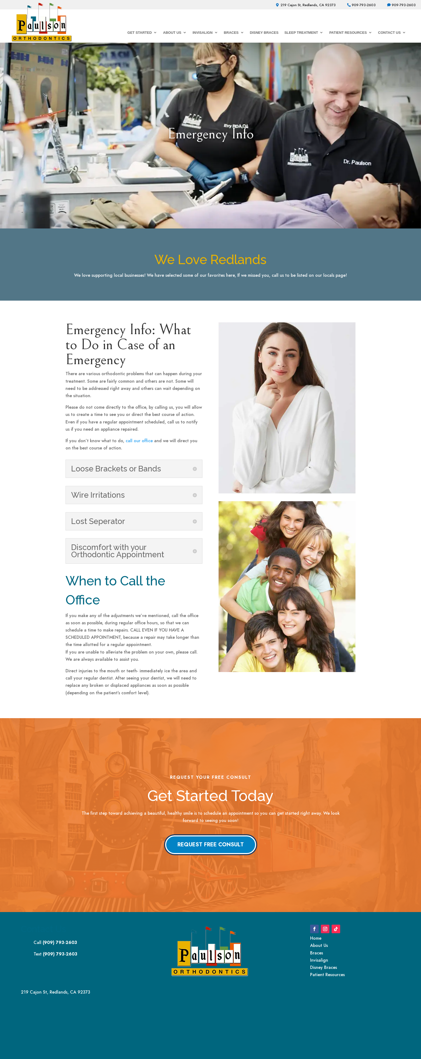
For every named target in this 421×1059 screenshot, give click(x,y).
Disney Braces (264, 33)
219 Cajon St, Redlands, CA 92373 (308, 5)
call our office (139, 441)
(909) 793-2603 (60, 942)
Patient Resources (348, 33)
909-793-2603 (364, 5)
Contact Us (389, 33)
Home (315, 938)
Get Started (140, 33)
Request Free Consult (210, 844)
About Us (172, 33)
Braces (231, 33)
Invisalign (202, 33)
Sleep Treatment (301, 33)
